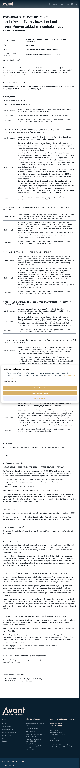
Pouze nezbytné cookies (40, 393)
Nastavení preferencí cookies (13, 761)
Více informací (9, 381)
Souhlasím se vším (40, 388)
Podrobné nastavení (40, 398)
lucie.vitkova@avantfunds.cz (13, 648)
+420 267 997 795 (56, 726)
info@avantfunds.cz (56, 723)
